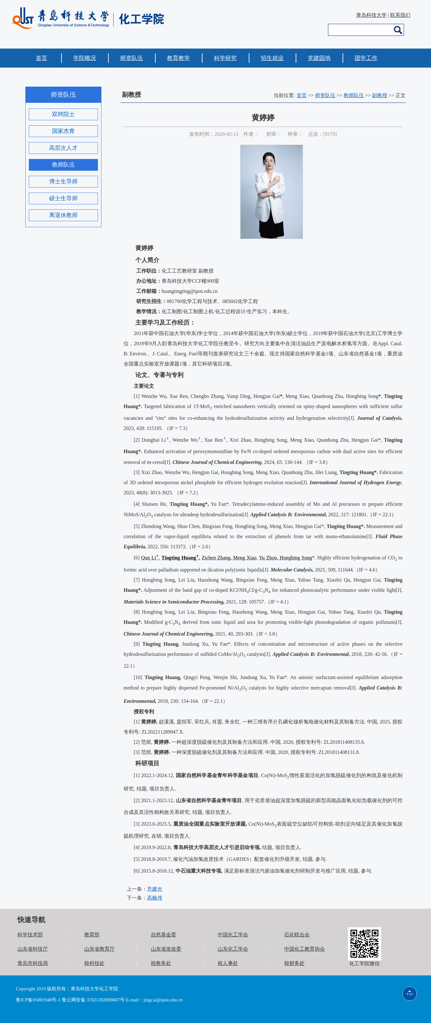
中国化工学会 (233, 934)
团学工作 (366, 58)
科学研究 (225, 58)
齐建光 (154, 889)
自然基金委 (163, 934)
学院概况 (84, 58)
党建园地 (319, 58)
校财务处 (294, 963)
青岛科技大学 (371, 15)
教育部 (92, 934)
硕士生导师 (63, 198)
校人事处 (228, 963)
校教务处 (161, 963)
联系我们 (400, 15)
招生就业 (272, 58)
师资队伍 (131, 58)
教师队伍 (63, 165)
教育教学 (178, 58)
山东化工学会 (233, 949)
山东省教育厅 (99, 949)
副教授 (379, 95)
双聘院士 (63, 114)
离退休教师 (63, 215)
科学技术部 (30, 934)
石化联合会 (297, 934)
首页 (41, 58)
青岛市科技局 (32, 963)
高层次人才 (63, 148)
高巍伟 (154, 898)
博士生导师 (63, 181)
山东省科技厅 (32, 949)
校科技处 (94, 963)
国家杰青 (63, 131)
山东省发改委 (166, 949)
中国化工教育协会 (304, 949)
